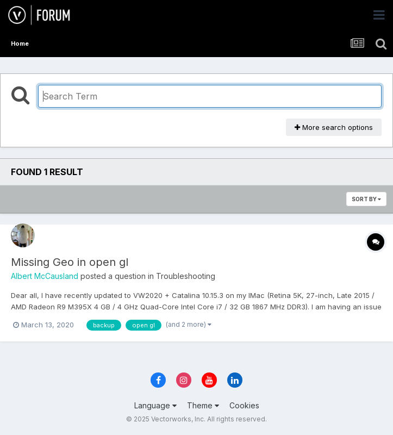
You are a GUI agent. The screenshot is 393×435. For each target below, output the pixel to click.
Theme (203, 405)
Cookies (244, 405)
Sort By (366, 199)
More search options (334, 127)
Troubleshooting (185, 276)
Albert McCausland (44, 276)
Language (155, 405)
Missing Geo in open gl (69, 262)
